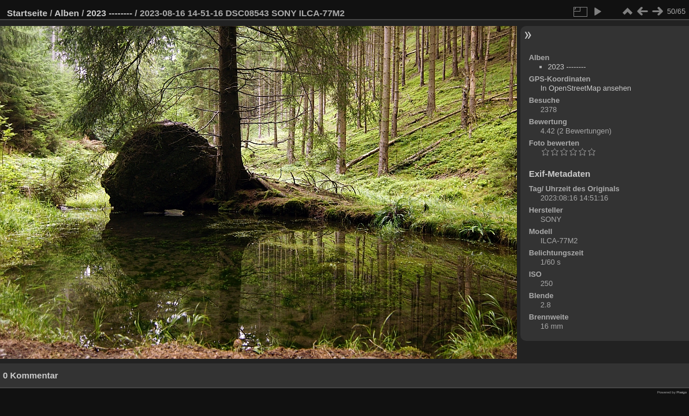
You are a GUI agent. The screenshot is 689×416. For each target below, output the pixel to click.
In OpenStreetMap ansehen (586, 88)
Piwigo (681, 392)
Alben (66, 13)
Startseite (27, 13)
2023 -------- (109, 13)
